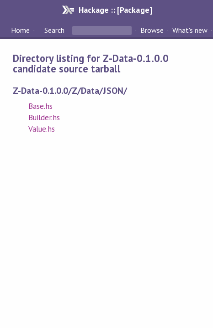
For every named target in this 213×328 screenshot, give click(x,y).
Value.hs (41, 129)
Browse (152, 30)
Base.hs (40, 106)
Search (54, 30)
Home (20, 30)
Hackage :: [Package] (115, 10)
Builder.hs (44, 118)
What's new (190, 30)
